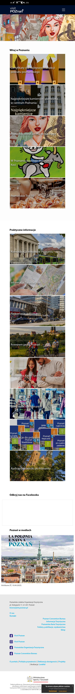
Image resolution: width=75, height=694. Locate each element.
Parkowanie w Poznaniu (26, 313)
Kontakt (13, 616)
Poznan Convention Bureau (54, 619)
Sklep (63, 630)
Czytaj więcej (63, 691)
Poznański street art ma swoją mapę (33, 134)
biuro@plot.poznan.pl (19, 608)
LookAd (42, 665)
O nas (12, 613)
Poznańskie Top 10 (22, 196)
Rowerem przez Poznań (25, 344)
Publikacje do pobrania (25, 437)
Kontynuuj (53, 691)
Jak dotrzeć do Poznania (26, 406)
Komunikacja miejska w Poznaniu (32, 251)
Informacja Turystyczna (25, 282)
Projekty (61, 662)
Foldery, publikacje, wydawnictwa (51, 627)
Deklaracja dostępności (47, 662)
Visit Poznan (17, 636)
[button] (6, 513)
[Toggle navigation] (63, 10)
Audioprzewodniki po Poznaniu (30, 468)
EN (27, 3)
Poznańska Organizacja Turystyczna (27, 648)
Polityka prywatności (27, 662)
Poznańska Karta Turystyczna (29, 375)
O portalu (14, 662)
